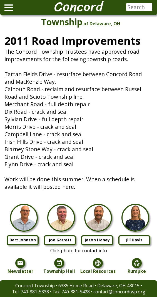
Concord (78, 6)
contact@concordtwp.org (119, 292)
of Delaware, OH (101, 24)
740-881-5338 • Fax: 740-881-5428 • (57, 292)
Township (61, 22)
